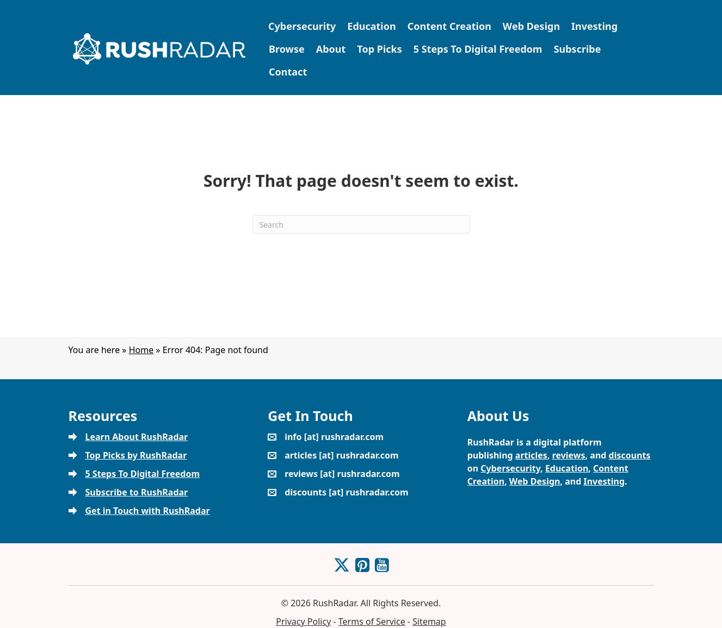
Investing (594, 26)
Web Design (531, 26)
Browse (287, 48)
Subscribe (577, 48)
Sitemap (429, 621)
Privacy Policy (303, 621)
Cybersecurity (302, 26)
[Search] (361, 224)
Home (141, 350)
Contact (288, 71)
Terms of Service (371, 621)
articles (531, 455)
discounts (630, 455)
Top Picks (379, 48)
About (331, 48)
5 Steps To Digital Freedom (478, 48)
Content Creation (449, 26)
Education (371, 26)
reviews (568, 455)
